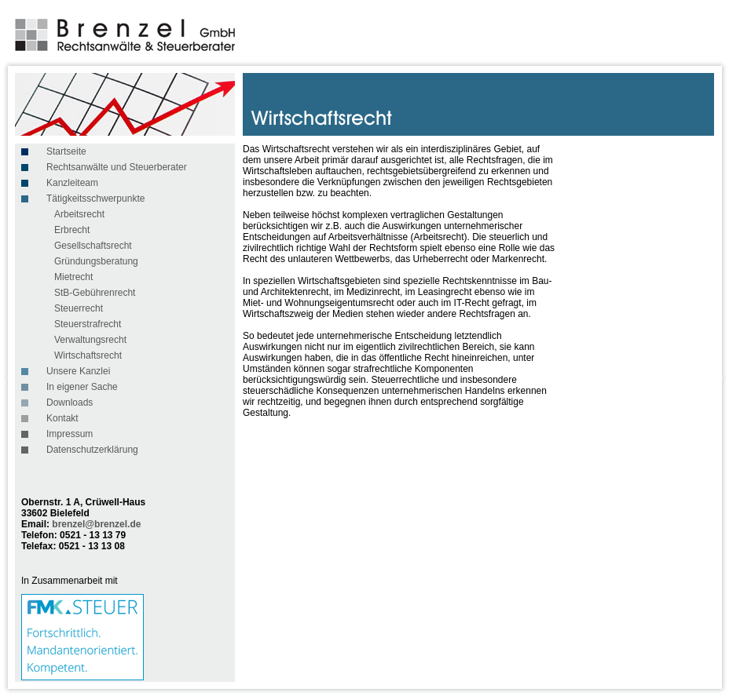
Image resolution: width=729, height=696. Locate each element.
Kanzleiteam (72, 182)
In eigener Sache (82, 386)
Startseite (66, 151)
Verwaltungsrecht (90, 339)
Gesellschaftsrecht (93, 245)
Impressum (69, 433)
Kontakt (62, 418)
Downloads (69, 402)
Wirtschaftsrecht (88, 355)
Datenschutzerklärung (92, 449)
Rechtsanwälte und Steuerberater (116, 167)
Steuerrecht (78, 308)
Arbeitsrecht (79, 214)
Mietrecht (73, 276)
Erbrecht (72, 229)
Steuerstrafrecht (87, 324)
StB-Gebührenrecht (94, 292)
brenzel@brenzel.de (96, 524)
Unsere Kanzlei (78, 371)
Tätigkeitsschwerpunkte (95, 198)
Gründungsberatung (96, 261)
